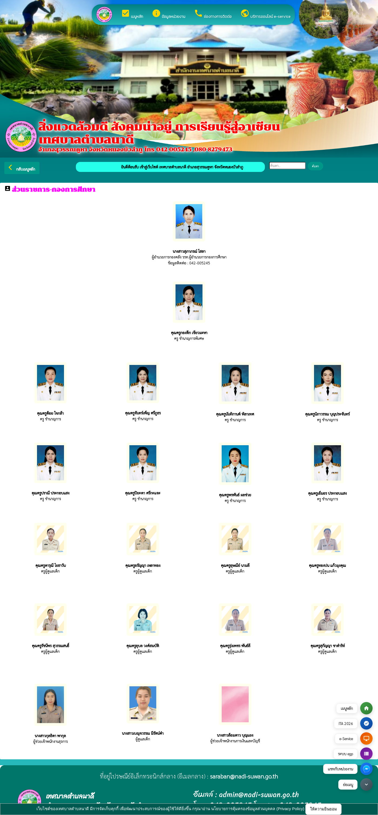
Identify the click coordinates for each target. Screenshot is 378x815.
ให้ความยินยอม (323, 809)
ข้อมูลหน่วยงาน (168, 14)
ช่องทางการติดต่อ (213, 14)
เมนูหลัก (132, 14)
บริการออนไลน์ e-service (265, 14)
